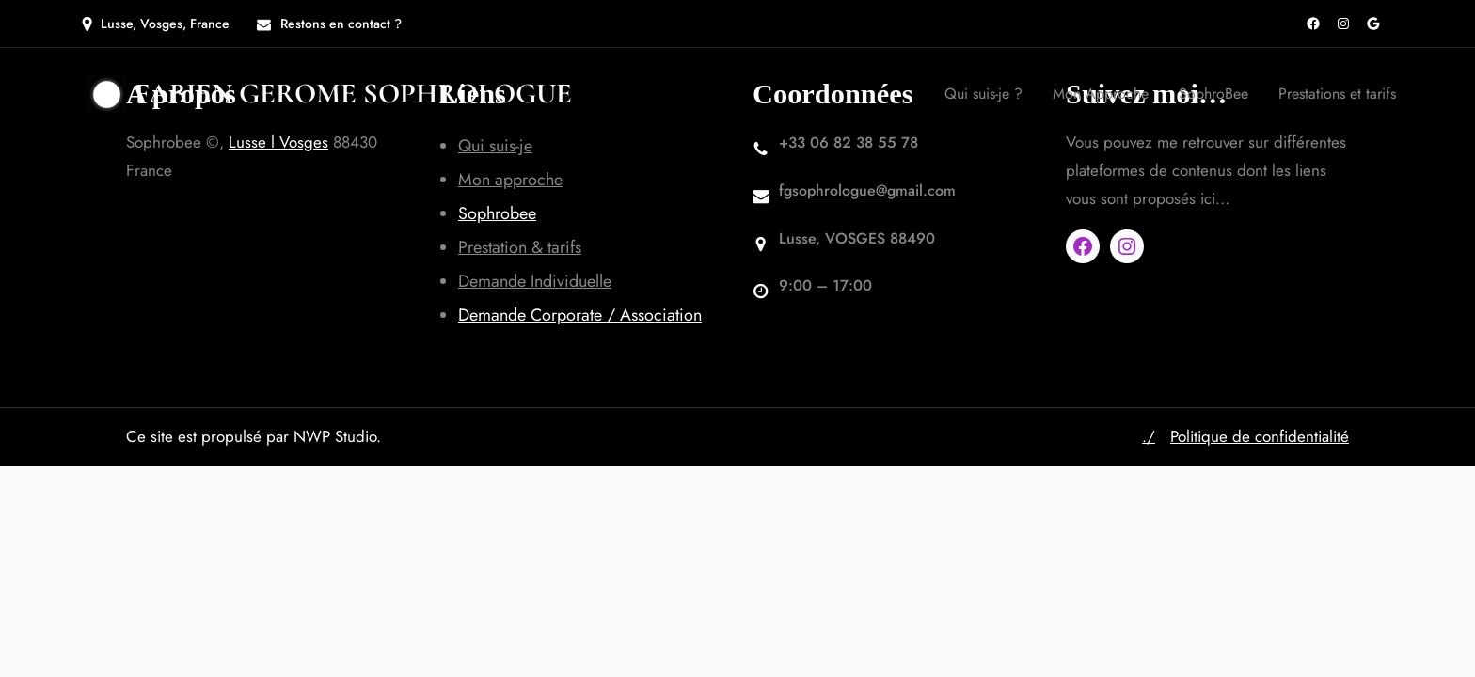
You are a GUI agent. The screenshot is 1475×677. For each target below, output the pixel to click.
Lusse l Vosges (278, 142)
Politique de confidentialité (1259, 436)
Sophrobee (497, 213)
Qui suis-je (495, 146)
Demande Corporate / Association (580, 315)
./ (1148, 436)
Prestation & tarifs (519, 247)
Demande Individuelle (534, 281)
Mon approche (510, 179)
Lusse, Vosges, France (165, 23)
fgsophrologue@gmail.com (867, 190)
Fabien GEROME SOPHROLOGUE (353, 93)
